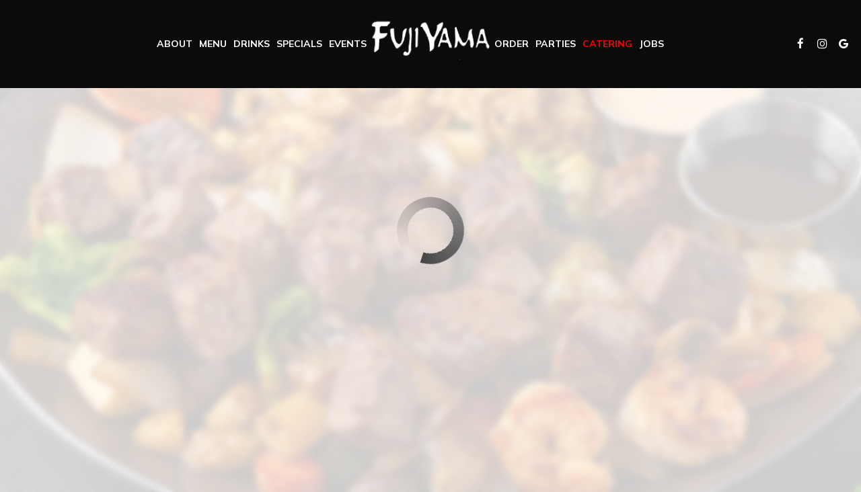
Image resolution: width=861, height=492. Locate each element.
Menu (213, 44)
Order (511, 44)
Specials (299, 44)
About (174, 44)
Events (348, 44)
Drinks (251, 44)
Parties (555, 44)
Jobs (651, 44)
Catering (607, 44)
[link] (430, 35)
